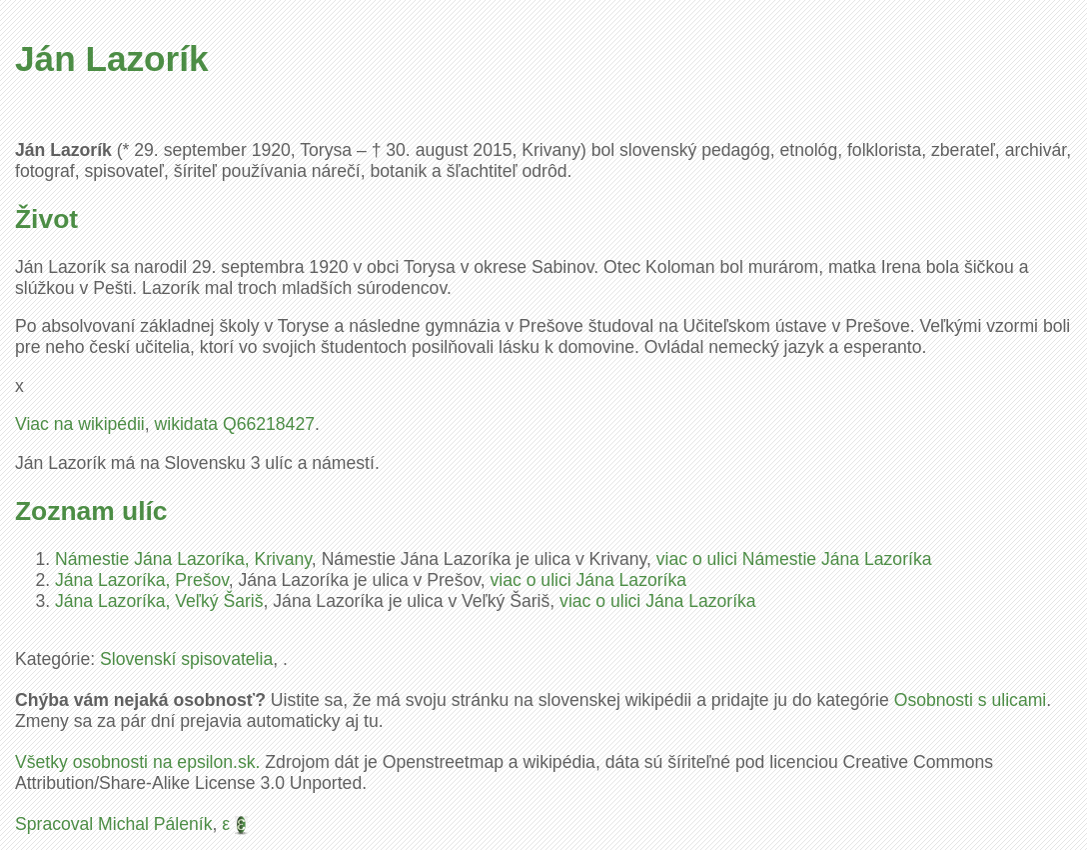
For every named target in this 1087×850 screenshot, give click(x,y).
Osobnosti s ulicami (970, 700)
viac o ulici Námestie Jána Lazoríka (794, 559)
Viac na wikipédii (80, 424)
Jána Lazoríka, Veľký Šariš (159, 601)
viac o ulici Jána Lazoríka (589, 580)
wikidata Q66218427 (235, 424)
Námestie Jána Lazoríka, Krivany (183, 559)
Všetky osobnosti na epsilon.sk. (137, 762)
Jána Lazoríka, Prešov (142, 580)
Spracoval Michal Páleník (114, 824)
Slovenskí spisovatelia (186, 659)
